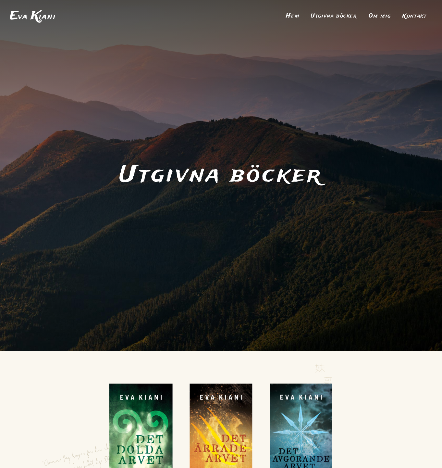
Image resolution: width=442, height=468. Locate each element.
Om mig (379, 16)
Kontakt (414, 16)
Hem (293, 16)
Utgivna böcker (334, 16)
